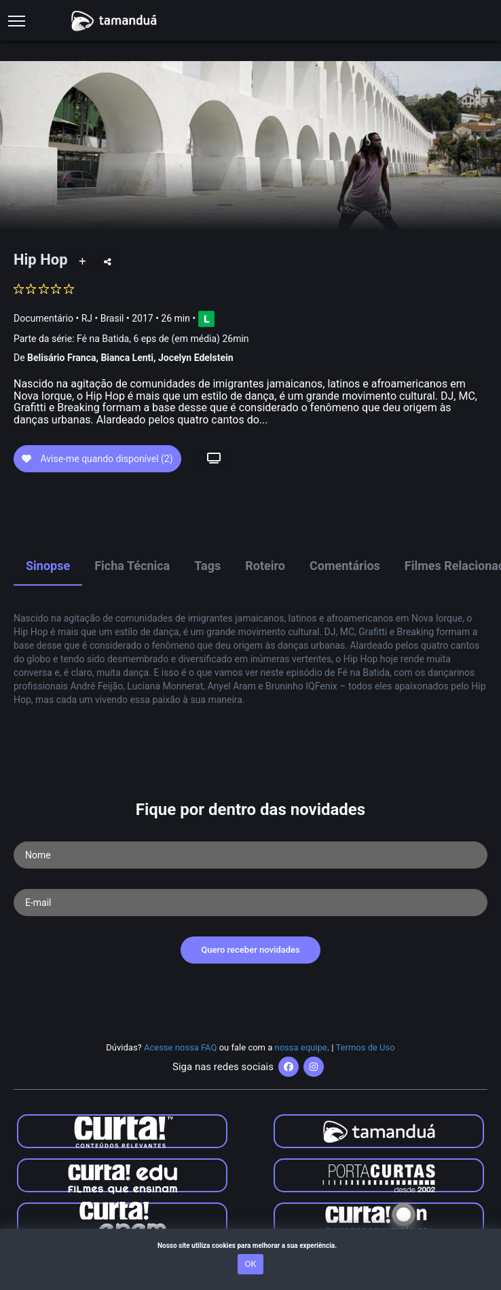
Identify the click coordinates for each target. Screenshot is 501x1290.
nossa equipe (301, 1047)
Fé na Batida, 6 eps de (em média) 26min (163, 338)
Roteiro (265, 565)
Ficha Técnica (132, 565)
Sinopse (48, 565)
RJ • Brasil (102, 317)
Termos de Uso (364, 1047)
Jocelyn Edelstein (196, 357)
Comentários (345, 565)
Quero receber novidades (250, 950)
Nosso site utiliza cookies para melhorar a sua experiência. (250, 1245)
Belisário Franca (61, 357)
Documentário (43, 317)
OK (250, 1264)
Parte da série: (131, 339)
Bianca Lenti (126, 357)
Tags (207, 565)
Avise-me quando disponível (97, 458)
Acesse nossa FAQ (180, 1047)
